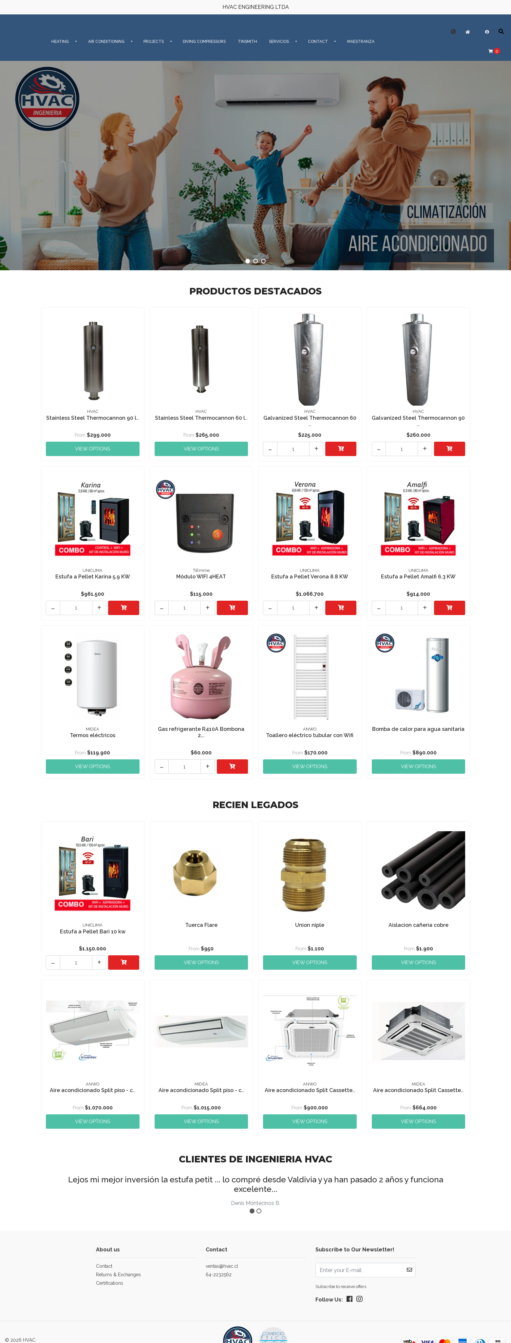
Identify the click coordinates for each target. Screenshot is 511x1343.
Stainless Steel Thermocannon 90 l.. (92, 420)
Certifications (109, 1267)
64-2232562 (219, 1259)
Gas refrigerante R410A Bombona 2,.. (201, 725)
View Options (92, 445)
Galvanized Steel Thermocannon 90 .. (418, 420)
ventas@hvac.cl (222, 1250)
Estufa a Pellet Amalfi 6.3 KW (418, 573)
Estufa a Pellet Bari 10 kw (92, 921)
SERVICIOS (279, 41)
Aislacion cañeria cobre (418, 914)
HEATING (60, 41)
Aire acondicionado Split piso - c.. (92, 1076)
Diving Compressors (204, 41)
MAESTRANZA (360, 41)
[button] (453, 31)
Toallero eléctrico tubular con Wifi (309, 728)
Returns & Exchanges (118, 1259)
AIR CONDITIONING (106, 41)
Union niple (309, 914)
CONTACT (318, 41)
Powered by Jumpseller (73, 1331)
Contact (104, 1250)
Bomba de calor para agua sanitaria (418, 725)
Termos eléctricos (92, 728)
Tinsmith (247, 41)
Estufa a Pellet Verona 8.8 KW (309, 573)
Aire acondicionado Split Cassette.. (310, 1076)
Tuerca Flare (201, 914)
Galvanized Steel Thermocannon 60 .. (309, 420)
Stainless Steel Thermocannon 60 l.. (201, 420)
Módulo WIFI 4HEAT (201, 573)
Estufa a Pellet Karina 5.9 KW (92, 573)
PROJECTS (153, 41)
